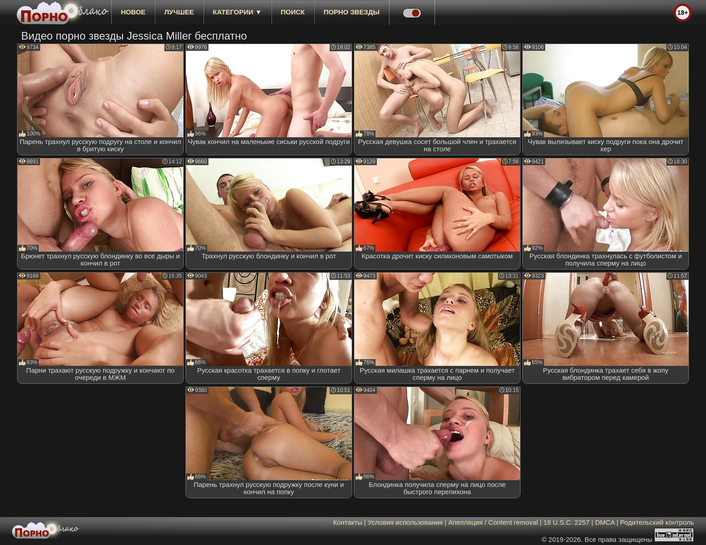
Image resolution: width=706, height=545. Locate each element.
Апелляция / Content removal (493, 522)
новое (133, 12)
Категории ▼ (237, 12)
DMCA (605, 522)
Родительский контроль (657, 522)
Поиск (293, 12)
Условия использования (405, 522)
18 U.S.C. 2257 (566, 522)
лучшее (179, 12)
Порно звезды (352, 12)
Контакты (347, 522)
